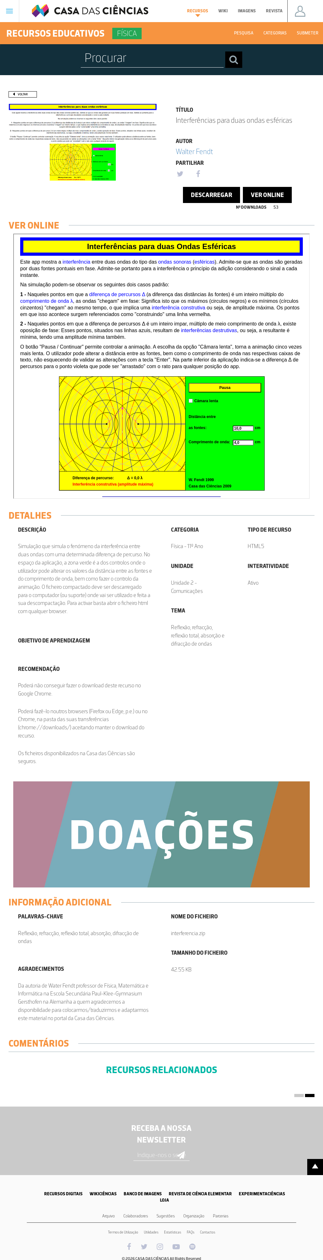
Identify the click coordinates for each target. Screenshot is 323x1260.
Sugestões (165, 1216)
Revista (274, 11)
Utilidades (151, 1232)
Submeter (307, 33)
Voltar (23, 94)
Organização (193, 1216)
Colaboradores (135, 1216)
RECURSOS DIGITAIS (63, 1194)
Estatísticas (172, 1232)
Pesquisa (243, 33)
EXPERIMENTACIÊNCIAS (262, 1194)
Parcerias (220, 1216)
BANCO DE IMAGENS (143, 1194)
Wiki (223, 11)
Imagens (247, 11)
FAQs (190, 1232)
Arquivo (108, 1216)
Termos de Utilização (123, 1232)
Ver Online (267, 195)
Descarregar (211, 195)
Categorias (275, 33)
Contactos (207, 1232)
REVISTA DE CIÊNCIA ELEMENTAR (200, 1194)
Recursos (197, 12)
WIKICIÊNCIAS (103, 1194)
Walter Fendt (194, 151)
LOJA (164, 1200)
